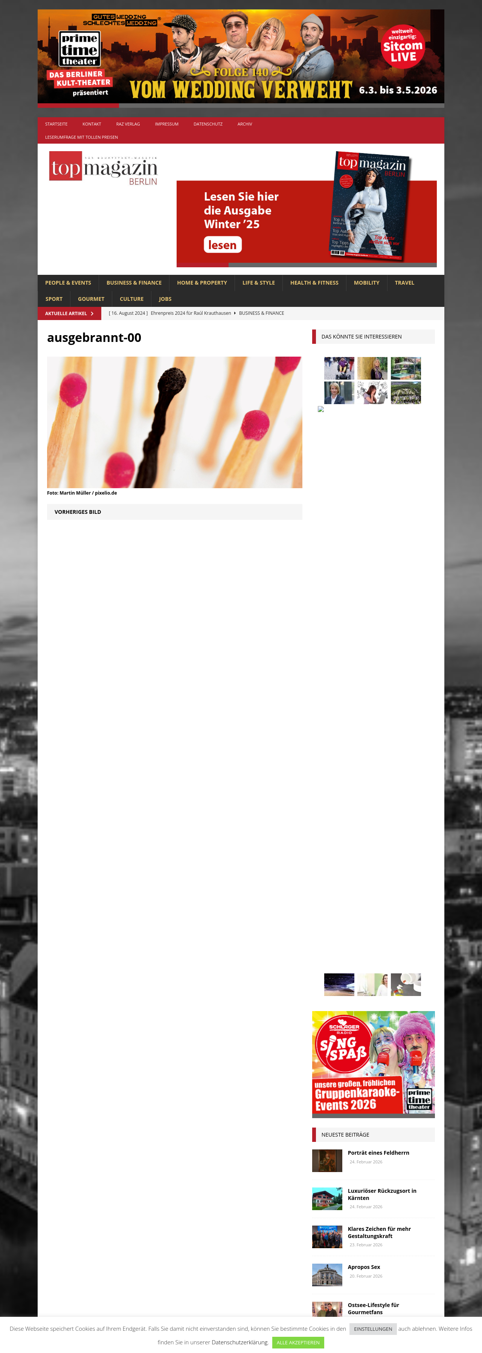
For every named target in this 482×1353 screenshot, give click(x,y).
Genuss (397, 868)
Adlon (324, 826)
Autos (410, 826)
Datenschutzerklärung (239, 1342)
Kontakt (91, 124)
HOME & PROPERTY (202, 282)
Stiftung (327, 981)
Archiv (245, 124)
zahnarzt (360, 1008)
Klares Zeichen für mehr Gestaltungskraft (379, 689)
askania (382, 826)
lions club (329, 924)
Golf (361, 882)
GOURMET (91, 298)
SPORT (54, 298)
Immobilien (330, 896)
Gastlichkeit (362, 868)
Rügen (383, 966)
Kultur (325, 910)
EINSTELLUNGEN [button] (373, 1328)
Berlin (371, 840)
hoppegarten (394, 882)
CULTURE (131, 298)
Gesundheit (330, 882)
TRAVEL (405, 282)
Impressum (166, 124)
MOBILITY (367, 282)
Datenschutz (208, 124)
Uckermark (400, 981)
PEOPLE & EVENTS (68, 282)
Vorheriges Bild (78, 511)
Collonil (327, 854)
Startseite (56, 124)
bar (320, 840)
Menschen (329, 938)
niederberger (404, 938)
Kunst (351, 910)
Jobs (165, 298)
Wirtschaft (389, 994)
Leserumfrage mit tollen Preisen (81, 137)
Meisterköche (392, 924)
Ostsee (358, 952)
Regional (327, 966)
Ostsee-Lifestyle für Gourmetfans (373, 765)
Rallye (412, 952)
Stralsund (361, 981)
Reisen (357, 966)
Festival (326, 868)
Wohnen (326, 1008)
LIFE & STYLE (259, 282)
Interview (367, 896)
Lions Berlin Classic (395, 910)
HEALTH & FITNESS (314, 282)
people (384, 952)
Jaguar (398, 896)
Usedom (355, 994)
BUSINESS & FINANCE (134, 282)
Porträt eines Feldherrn (379, 609)
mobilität (364, 938)
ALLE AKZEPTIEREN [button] (298, 1342)
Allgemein (157, 1178)
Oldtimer (327, 952)
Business (401, 840)
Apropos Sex (364, 724)
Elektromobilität (371, 854)
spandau (413, 966)
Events (412, 854)
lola (359, 924)
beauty (344, 840)
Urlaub (325, 994)
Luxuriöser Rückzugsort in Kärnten (382, 651)
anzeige (352, 826)
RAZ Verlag (128, 124)
